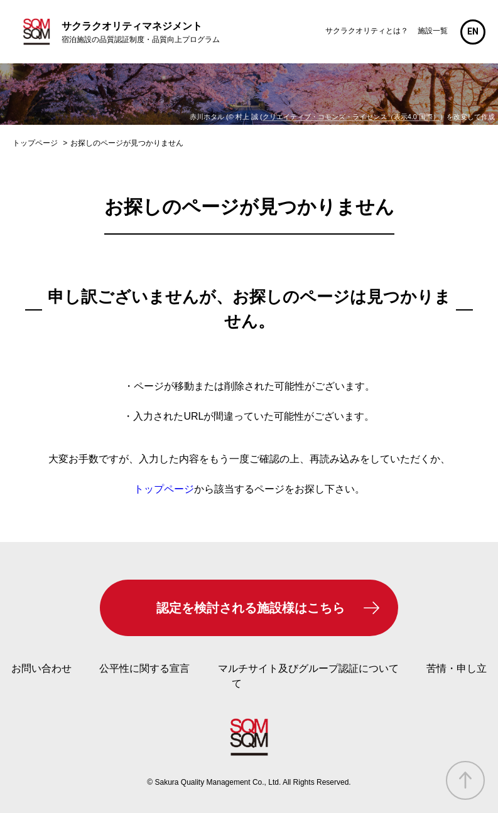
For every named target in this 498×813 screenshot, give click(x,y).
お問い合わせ (41, 668)
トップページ (164, 489)
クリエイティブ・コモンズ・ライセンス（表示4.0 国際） (351, 116)
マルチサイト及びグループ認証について (308, 668)
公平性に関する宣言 (144, 668)
